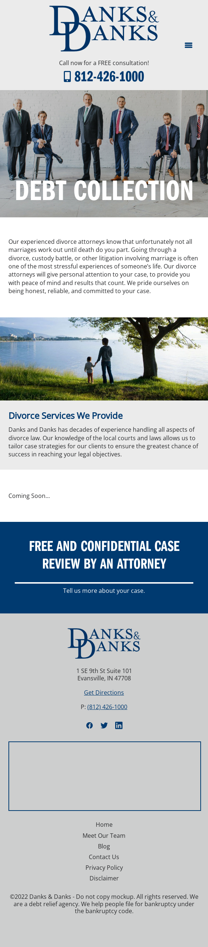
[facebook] (89, 725)
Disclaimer (104, 878)
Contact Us (104, 857)
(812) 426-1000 (107, 707)
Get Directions (104, 692)
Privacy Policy (104, 868)
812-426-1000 (109, 75)
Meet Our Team (104, 836)
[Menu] (188, 45)
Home (104, 824)
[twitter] (104, 725)
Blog (104, 846)
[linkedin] (119, 725)
